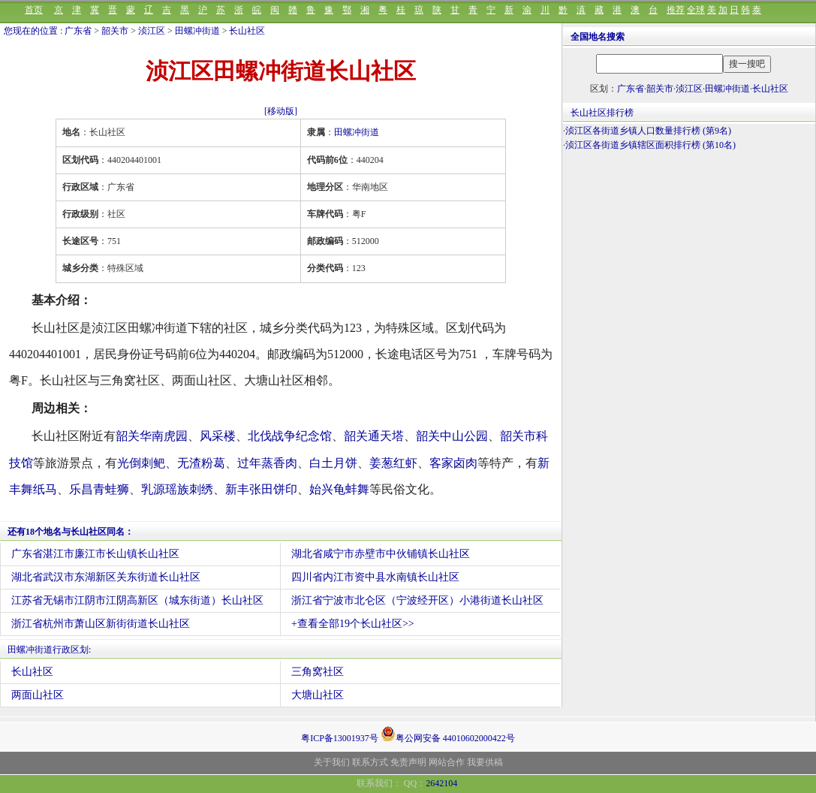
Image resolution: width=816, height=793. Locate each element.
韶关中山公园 (452, 436)
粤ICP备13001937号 (339, 738)
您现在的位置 (31, 31)
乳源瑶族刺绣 (177, 489)
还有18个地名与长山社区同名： (71, 531)
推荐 (676, 10)
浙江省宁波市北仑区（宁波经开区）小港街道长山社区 (417, 600)
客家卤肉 (453, 463)
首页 (34, 10)
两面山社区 (37, 695)
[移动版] (280, 111)
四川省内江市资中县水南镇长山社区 (375, 577)
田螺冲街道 (197, 31)
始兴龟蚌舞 (339, 489)
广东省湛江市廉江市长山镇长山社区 (95, 553)
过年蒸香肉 (267, 463)
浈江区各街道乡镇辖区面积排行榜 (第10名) (650, 145)
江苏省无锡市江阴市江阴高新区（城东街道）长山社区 (137, 600)
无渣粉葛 (201, 463)
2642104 (441, 783)
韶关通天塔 (374, 436)
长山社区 (247, 31)
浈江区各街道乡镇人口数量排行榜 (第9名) (648, 130)
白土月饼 (333, 463)
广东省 (78, 31)
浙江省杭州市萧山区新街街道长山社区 (100, 623)
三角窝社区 (317, 671)
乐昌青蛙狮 (99, 489)
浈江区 (151, 31)
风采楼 (218, 436)
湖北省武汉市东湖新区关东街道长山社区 (105, 577)
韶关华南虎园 (152, 436)
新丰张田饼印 (261, 489)
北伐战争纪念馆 (290, 436)
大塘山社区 (317, 695)
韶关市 (114, 31)
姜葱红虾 (393, 463)
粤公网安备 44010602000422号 (448, 733)
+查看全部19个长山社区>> (352, 623)
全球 (696, 10)
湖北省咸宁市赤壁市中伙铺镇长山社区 (380, 553)
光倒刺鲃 (141, 463)
